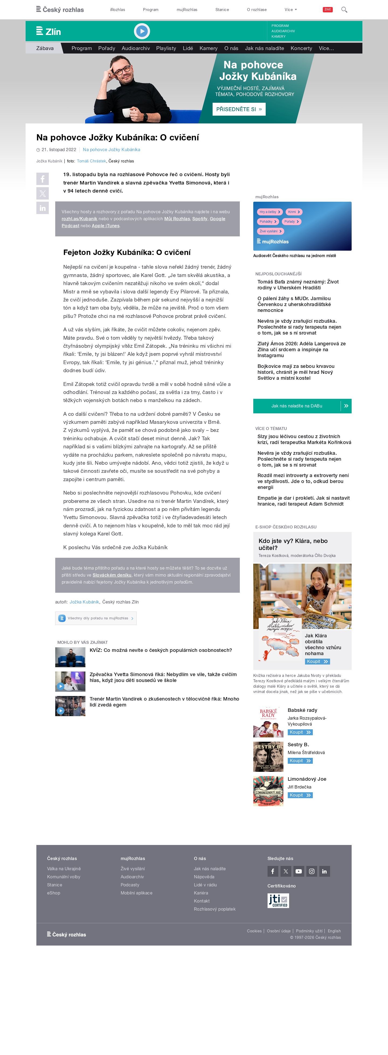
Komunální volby (63, 939)
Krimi (294, 212)
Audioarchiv (283, 31)
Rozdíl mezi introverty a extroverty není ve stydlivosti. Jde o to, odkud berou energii (315, 533)
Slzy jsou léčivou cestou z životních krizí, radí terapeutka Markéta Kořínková (316, 476)
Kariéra (201, 955)
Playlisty (166, 48)
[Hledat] (344, 9)
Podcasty (130, 947)
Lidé (188, 48)
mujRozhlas (187, 10)
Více (326, 48)
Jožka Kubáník (84, 716)
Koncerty (302, 48)
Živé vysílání (271, 231)
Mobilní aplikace (137, 955)
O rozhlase (257, 10)
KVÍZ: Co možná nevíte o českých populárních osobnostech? (161, 764)
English (334, 994)
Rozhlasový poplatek (214, 971)
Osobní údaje (279, 994)
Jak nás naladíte (264, 48)
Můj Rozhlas (177, 333)
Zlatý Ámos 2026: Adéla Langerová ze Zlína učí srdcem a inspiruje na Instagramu (315, 371)
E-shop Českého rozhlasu (286, 590)
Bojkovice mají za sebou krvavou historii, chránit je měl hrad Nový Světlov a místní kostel (318, 400)
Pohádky (268, 221)
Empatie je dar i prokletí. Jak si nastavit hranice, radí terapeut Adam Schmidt (320, 559)
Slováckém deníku (112, 689)
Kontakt (202, 963)
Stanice (222, 10)
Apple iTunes (105, 340)
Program (150, 10)
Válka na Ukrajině (64, 931)
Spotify (199, 333)
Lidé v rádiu (205, 947)
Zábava (45, 48)
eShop (53, 955)
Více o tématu (271, 459)
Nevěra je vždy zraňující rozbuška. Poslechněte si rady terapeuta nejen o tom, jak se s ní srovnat (317, 343)
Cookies (254, 994)
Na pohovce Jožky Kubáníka (111, 149)
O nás (231, 48)
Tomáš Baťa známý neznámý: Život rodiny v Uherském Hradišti (313, 287)
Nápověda (204, 939)
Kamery (279, 36)
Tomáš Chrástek (91, 275)
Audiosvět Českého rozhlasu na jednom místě (294, 256)
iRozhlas (117, 10)
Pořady (106, 48)
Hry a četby (270, 212)
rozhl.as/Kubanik (80, 333)
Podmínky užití (309, 994)
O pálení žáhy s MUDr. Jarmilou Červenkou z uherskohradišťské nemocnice (313, 315)
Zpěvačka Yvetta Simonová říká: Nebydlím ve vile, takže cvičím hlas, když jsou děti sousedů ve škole (163, 791)
